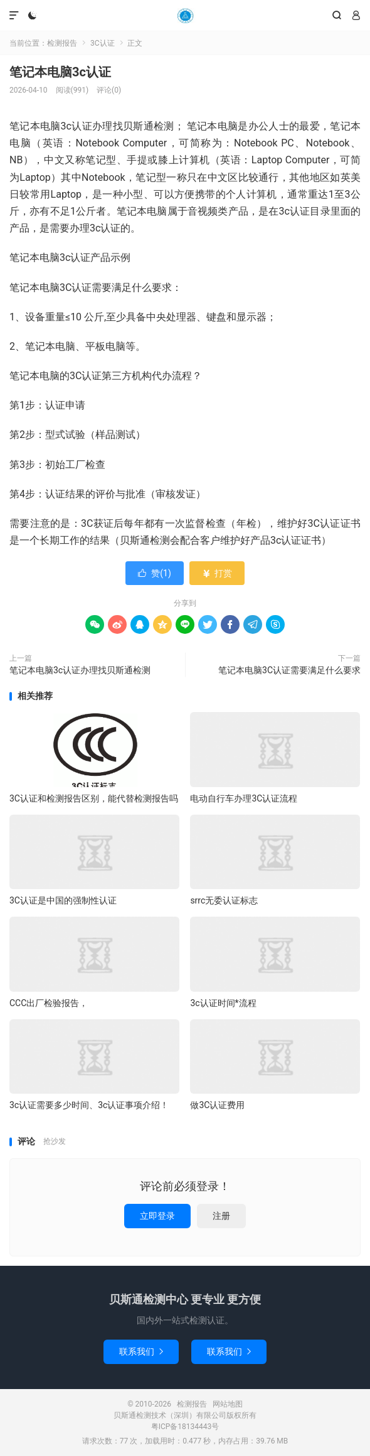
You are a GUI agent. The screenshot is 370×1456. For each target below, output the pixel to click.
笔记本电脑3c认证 (60, 71)
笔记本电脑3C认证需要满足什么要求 (289, 670)
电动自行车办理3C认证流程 (243, 798)
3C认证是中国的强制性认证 (63, 900)
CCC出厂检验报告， (48, 1003)
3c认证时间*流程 (223, 1003)
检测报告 (185, 15)
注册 (221, 1216)
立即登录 (157, 1216)
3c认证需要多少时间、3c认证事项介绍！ (89, 1105)
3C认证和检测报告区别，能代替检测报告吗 (93, 798)
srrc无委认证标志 (224, 900)
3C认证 (102, 43)
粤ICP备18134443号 (185, 1426)
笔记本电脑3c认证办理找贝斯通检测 (80, 670)
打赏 (216, 573)
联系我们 (141, 1352)
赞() (154, 573)
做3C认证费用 (217, 1105)
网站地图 (228, 1404)
